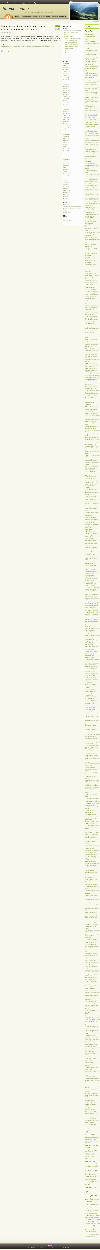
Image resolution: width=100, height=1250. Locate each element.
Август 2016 (66, 84)
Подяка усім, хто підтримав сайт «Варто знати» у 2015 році (91, 146)
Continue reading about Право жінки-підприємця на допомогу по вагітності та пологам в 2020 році (27, 46)
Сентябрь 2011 (66, 173)
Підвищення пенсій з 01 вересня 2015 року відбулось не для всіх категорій (92, 151)
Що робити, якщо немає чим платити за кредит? (92, 175)
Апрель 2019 (66, 67)
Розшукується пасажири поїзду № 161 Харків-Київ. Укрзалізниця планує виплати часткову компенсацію (92, 786)
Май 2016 (65, 88)
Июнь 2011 (66, 178)
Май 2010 (65, 199)
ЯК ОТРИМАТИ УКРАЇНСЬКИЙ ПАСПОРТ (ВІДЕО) (92, 558)
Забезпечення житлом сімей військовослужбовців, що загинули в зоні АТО (91, 365)
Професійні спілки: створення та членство (92, 416)
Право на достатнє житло (71, 46)
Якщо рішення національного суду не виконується (92, 959)
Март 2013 (65, 146)
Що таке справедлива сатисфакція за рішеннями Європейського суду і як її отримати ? (91, 166)
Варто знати (15, 8)
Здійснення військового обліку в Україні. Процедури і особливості (92, 234)
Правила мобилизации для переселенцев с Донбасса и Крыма (91, 228)
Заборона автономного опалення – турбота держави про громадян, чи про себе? (92, 609)
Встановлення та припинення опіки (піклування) (92, 660)
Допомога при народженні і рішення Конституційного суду (91, 68)
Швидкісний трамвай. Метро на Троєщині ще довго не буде (92, 781)
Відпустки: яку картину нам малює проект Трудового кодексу (92, 1032)
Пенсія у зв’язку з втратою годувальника (91, 270)
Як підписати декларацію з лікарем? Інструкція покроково (91, 77)
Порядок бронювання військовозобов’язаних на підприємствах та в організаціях (91, 222)
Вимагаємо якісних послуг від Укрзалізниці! (92, 791)
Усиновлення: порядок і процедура (90, 625)
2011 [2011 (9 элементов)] (87, 1134)
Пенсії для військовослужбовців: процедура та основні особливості (90, 260)
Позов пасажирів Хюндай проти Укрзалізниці (91, 652)
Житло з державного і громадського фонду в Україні (92, 904)
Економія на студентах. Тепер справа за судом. (92, 1072)
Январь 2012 (66, 165)
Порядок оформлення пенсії (92, 1084)
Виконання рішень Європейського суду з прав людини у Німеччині (91, 194)
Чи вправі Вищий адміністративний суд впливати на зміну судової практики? (91, 878)
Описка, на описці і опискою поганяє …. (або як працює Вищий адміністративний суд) (92, 800)
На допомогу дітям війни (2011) (91, 967)
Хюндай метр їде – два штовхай (90, 777)
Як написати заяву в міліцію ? (92, 419)
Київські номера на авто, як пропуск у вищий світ (91, 1099)
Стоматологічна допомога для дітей (72, 206)
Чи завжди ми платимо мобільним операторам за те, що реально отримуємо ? (92, 908)
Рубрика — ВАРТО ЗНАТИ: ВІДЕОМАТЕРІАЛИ (92, 822)
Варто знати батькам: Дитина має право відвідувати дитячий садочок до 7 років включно (92, 806)
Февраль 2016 (66, 90)
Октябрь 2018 (66, 71)
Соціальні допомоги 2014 (91, 753)
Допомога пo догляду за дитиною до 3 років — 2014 (91, 1036)
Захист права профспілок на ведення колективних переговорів (92, 323)
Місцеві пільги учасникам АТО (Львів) (91, 189)
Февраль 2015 (66, 107)
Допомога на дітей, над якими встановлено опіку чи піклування (92, 892)
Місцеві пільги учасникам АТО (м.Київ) (91, 182)
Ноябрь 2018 (66, 69)
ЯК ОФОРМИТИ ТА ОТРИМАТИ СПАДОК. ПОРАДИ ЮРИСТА (91, 584)
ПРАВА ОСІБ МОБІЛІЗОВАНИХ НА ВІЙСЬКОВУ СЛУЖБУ (90, 529)
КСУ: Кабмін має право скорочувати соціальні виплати (90, 858)
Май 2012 (65, 157)
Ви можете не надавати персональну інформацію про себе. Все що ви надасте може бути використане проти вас (92, 993)
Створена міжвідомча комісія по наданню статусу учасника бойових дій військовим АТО (92, 375)
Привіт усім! (88, 1128)
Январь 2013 (66, 151)
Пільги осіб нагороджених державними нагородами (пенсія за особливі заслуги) (92, 293)
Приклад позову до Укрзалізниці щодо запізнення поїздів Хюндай (92, 763)
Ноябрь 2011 (66, 169)
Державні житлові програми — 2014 (92, 456)
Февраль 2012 (66, 163)
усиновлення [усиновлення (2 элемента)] (92, 1232)
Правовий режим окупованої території (92, 463)
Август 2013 (66, 136)
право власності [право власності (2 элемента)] (88, 1210)
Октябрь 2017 (66, 75)
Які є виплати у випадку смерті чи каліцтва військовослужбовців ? (91, 397)
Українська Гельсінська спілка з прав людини (72, 209)
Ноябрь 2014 (66, 113)
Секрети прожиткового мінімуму (90, 1125)
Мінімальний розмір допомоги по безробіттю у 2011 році (91, 1026)
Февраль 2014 (66, 128)
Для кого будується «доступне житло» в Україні (92, 985)
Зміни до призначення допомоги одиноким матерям (92, 862)
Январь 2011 (66, 188)
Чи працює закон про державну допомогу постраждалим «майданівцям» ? (92, 333)
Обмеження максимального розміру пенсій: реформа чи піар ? (91, 1095)
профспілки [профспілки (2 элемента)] (94, 1213)
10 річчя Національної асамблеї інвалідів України (91, 866)
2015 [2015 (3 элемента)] (86, 1137)
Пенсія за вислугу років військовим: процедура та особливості (91, 253)
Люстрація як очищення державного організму (91, 548)
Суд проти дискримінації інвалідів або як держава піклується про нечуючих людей (91, 918)
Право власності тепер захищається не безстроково (92, 831)
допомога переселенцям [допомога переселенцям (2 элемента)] (90, 1178)
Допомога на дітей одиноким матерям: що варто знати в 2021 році (92, 137)
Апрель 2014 (66, 126)
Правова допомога (26, 16)
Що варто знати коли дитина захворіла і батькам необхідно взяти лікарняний (92, 97)
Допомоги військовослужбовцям (73, 38)
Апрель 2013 (66, 144)
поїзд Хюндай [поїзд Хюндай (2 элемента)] (88, 1208)
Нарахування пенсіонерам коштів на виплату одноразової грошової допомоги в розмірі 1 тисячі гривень (91, 36)
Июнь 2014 (66, 121)
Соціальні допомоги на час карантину (91, 47)
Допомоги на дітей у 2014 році (91, 773)
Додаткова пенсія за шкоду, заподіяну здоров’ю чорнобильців (91, 935)
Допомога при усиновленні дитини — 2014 (91, 900)
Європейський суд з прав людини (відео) (91, 818)
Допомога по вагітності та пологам (91, 1090)
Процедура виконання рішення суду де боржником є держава (92, 711)
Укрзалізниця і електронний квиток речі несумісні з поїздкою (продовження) (92, 836)
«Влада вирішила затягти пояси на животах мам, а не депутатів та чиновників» (91, 408)
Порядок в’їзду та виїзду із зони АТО (91, 249)
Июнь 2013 (66, 140)
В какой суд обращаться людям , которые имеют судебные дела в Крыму (90, 498)
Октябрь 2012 (66, 155)
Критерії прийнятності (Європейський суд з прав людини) (91, 769)
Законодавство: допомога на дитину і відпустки (92, 1121)
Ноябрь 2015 (66, 94)
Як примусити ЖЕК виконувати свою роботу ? (91, 412)
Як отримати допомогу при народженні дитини (91, 572)
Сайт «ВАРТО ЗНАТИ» (90, 565)
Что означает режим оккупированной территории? (92, 459)
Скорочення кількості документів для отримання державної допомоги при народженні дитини (91, 578)
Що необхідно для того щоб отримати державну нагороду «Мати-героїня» (92, 747)
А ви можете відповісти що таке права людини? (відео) (91, 815)
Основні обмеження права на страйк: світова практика (92, 306)
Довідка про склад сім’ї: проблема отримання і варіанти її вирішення (91, 691)
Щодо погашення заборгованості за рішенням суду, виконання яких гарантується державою (91, 287)
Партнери (36, 3)
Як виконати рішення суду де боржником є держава (92, 706)
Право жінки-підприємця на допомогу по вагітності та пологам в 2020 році (92, 115)
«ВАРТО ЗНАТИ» (89, 348)
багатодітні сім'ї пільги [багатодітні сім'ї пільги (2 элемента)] (90, 1153)
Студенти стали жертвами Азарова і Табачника (91, 1075)
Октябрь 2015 (66, 96)
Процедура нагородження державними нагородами (91, 281)
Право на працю (69, 51)
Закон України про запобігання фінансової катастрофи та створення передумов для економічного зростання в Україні (92, 542)
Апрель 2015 (66, 103)
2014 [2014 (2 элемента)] (97, 1135)
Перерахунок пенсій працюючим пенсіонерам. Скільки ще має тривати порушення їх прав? (91, 1045)
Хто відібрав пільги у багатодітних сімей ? (90, 1108)
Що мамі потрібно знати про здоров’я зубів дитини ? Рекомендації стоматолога (92, 664)
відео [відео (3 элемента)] (96, 1165)
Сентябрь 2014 (67, 117)
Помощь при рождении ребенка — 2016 (90, 811)
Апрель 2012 (66, 159)
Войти (64, 218)
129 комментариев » (15, 51)
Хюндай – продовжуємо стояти (91, 795)
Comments (67, 220)
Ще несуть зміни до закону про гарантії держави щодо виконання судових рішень (91, 603)
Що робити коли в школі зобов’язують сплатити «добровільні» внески (91, 670)
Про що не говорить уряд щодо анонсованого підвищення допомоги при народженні (91, 492)
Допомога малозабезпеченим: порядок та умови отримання (92, 199)
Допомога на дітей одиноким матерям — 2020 (92, 998)
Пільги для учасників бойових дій (92, 431)
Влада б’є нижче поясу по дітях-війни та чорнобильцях (92, 913)
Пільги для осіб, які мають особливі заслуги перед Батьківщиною (91, 244)
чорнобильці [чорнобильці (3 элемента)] (94, 1234)
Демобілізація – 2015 (90, 212)
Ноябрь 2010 (66, 192)
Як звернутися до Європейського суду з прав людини (91, 716)
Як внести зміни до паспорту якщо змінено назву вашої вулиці (92, 88)
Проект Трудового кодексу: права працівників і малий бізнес (91, 1012)
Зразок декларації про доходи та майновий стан (92, 721)
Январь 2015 (66, 109)
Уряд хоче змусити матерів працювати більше (91, 1040)
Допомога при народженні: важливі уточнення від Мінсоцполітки (91, 514)
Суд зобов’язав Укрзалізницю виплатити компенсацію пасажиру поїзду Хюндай (92, 589)
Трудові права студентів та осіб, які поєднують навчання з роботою (92, 439)
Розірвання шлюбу (89, 655)
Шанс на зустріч (67, 212)
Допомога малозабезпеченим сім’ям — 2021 (92, 931)
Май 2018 (65, 73)
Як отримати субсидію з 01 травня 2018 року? (91, 380)
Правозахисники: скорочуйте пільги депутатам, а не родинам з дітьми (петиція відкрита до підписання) (92, 445)
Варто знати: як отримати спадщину (91, 927)
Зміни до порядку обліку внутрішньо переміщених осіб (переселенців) (92, 203)
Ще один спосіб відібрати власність (91, 1087)
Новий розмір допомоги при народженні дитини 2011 (92, 971)
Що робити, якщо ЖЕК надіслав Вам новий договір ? (92, 923)
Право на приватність (70, 53)
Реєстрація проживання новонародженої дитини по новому (91, 423)
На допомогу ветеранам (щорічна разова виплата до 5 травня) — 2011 (92, 946)
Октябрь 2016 (66, 82)
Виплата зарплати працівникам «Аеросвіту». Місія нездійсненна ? (91, 697)
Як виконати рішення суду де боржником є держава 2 (92, 674)
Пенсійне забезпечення (71, 42)
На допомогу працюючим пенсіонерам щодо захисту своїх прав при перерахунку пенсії (91, 1052)
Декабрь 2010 (66, 190)
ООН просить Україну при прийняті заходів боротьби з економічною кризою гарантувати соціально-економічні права (92, 470)
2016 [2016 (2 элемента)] (89, 1137)
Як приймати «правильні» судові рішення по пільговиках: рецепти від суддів (91, 871)
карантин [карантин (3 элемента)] (90, 1201)
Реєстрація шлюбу (89, 657)
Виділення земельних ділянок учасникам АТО (92, 351)
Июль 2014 (66, 119)
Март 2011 (65, 184)
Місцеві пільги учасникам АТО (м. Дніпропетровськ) (91, 178)
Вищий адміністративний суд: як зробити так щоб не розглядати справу (92, 847)
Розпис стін (66, 204)
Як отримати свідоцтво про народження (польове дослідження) (91, 106)
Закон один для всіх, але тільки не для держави (91, 1117)
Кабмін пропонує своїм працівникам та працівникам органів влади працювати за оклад (92, 276)
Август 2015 (66, 98)
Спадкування (68, 57)
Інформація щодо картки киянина (91, 730)
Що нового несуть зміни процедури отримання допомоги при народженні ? (91, 318)
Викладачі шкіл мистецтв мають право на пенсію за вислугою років (91, 1058)
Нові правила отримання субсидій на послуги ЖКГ (91, 883)
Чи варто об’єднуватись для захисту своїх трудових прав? (92, 328)
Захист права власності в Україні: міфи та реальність (91, 593)
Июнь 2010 (66, 197)
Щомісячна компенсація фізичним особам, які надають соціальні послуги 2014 (92, 734)
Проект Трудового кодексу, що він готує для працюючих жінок (92, 1021)
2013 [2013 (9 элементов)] (92, 1134)
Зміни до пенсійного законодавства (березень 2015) (91, 209)
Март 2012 (65, 161)
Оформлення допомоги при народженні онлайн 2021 (91, 93)
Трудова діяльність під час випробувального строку (91, 475)
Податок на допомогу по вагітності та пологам (91, 553)
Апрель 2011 (66, 182)
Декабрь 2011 (66, 167)
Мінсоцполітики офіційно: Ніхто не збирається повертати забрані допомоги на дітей (92, 359)
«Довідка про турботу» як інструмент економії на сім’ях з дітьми (92, 598)
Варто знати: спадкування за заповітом (92, 887)
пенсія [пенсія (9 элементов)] (88, 1204)
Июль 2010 (66, 194)
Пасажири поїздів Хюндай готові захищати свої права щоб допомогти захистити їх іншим (92, 758)
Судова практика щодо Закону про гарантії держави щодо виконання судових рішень (92, 392)
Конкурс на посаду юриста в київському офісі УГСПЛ (92, 141)
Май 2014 (65, 123)
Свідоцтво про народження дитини (91, 111)
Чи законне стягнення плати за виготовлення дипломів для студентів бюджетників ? (92, 614)
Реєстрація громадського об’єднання (91, 434)
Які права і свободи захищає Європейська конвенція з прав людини (92, 827)
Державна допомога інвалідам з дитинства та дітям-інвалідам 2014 (92, 630)
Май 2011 (65, 180)
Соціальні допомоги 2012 (91, 854)
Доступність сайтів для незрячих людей (90, 562)
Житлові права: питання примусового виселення (91, 387)
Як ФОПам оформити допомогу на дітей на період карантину (92, 43)
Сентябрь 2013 (67, 134)
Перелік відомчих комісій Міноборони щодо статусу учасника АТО (91, 344)
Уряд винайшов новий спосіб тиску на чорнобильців (92, 851)
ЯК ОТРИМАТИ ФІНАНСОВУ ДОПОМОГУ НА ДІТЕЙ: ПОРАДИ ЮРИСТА (92, 685)
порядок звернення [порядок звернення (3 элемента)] (93, 1207)
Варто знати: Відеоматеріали (59, 16)
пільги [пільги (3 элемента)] (91, 1221)
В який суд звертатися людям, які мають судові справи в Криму (92, 508)
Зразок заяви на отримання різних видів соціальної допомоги (91, 725)
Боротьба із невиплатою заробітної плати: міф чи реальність (91, 1113)
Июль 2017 (66, 80)
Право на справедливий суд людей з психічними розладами (91, 298)
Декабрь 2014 (66, 111)
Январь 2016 (66, 92)
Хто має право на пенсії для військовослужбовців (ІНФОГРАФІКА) (91, 216)
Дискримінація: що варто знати (91, 265)
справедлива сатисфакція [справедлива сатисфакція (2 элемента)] (90, 1231)
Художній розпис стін (90, 988)
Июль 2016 (66, 86)
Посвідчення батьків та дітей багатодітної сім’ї (92, 742)
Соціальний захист (70, 55)
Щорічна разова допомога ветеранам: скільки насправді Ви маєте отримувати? (92, 941)
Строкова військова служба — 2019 (92, 102)
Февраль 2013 (66, 148)
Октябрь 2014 (66, 115)
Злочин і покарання (89, 551)
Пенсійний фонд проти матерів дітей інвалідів (90, 1002)
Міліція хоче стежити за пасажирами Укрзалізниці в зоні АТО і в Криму (91, 370)
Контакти (10, 3)
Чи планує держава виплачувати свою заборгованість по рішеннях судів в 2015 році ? (91, 312)
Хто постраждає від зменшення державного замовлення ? (90, 1064)
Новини (17, 16)
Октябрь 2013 (66, 132)
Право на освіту (69, 48)
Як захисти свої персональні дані (92, 302)
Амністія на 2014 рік (90, 478)
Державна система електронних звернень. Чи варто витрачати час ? (91, 641)
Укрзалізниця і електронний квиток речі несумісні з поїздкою (92, 841)
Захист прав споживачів (71, 40)
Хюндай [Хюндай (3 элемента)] (87, 1147)
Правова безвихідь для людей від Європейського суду (92, 81)
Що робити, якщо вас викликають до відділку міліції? (90, 1104)
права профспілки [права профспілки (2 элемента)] (95, 1208)
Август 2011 (66, 176)
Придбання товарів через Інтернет (91, 171)
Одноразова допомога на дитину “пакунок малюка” (91, 72)
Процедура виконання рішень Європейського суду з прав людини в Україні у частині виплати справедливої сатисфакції (92, 484)
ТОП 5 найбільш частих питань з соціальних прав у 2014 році (91, 339)
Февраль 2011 (66, 186)
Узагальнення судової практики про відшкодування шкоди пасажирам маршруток (92, 503)
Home (3, 3)
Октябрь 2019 (66, 65)
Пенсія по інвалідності (90, 268)
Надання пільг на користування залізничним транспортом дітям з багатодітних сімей (91, 647)
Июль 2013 (66, 138)
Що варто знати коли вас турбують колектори (91, 568)
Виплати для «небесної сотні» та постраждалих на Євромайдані (92, 403)
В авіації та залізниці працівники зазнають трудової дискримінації (92, 635)
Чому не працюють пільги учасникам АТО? (91, 383)
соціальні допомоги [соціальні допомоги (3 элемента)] (91, 1229)
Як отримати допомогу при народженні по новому (91, 427)
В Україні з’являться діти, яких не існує (91, 982)
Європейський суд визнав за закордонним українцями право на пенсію (92, 535)
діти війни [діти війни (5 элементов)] (89, 1199)
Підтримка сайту (26, 3)
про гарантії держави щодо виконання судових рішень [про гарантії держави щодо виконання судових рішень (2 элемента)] (91, 1212)
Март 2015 (65, 105)
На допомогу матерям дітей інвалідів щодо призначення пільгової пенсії (92, 1007)
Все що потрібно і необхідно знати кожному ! (39, 12)
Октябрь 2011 (66, 171)
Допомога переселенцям (91, 354)
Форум (17, 3)
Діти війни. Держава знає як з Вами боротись (92, 963)
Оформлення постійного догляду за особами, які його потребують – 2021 (92, 239)
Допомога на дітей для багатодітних (90, 55)
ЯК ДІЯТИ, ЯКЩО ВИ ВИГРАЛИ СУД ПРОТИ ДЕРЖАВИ (91, 679)
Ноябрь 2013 (66, 130)
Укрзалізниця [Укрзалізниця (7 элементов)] (91, 1145)
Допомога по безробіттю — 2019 (91, 896)
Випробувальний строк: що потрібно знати (91, 974)
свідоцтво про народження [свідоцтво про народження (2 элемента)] (91, 1227)
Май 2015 (65, 101)
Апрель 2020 (66, 63)
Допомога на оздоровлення (91, 84)
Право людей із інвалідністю (72, 44)
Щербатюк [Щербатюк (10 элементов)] (91, 1150)
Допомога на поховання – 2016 (91, 950)
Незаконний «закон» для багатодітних (91, 51)
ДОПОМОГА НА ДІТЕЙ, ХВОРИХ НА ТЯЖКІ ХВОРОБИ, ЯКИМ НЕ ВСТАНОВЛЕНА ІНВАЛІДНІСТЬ (91, 61)
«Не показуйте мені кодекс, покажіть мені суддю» (91, 978)
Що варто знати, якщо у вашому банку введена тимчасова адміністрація (91, 121)
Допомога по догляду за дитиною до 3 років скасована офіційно (92, 451)
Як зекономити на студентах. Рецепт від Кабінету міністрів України (92, 1080)
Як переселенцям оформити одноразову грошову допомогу (92, 126)
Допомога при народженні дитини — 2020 (91, 1068)
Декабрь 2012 (66, 153)
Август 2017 (66, 77)
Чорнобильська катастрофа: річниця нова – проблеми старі (91, 955)
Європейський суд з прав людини (41, 16)
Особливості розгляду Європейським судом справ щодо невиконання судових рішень (91, 620)
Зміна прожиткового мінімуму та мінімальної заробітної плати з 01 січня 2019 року (92, 131)
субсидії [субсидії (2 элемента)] (86, 1232)
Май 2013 (65, 142)
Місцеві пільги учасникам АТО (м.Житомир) (91, 186)
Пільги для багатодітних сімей (91, 739)
